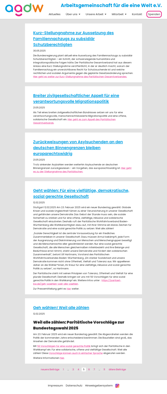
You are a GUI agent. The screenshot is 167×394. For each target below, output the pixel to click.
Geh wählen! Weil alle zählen (61, 307)
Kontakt (137, 14)
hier (69, 288)
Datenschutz (74, 385)
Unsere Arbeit (94, 14)
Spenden (154, 14)
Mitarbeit (118, 14)
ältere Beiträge (117, 369)
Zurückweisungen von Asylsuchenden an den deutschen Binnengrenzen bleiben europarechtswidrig (78, 147)
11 (104, 369)
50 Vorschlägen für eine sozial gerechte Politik (64, 346)
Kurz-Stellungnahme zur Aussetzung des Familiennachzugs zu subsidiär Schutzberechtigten (73, 38)
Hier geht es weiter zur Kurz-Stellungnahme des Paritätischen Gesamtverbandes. (80, 76)
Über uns (71, 14)
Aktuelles (54, 14)
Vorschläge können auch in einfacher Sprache (76, 353)
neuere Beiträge (50, 369)
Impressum (55, 385)
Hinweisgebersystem (99, 385)
